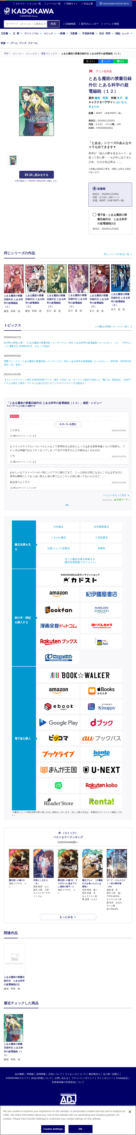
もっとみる (66, 917)
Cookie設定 (122, 1050)
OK (80, 1128)
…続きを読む (48, 424)
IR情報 (30, 1046)
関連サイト (72, 3)
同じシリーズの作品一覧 (116, 254)
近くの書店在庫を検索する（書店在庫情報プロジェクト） (80, 561)
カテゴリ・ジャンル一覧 (28, 3)
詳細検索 (69, 23)
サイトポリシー (105, 1050)
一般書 (63, 33)
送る (122, 61)
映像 (5, 43)
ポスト (92, 61)
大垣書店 (58, 526)
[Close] (130, 1111)
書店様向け (94, 1046)
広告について (55, 1046)
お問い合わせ (61, 1050)
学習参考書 (90, 33)
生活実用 (106, 33)
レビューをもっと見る (114, 495)
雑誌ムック (124, 33)
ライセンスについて (75, 1046)
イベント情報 (110, 23)
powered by (116, 500)
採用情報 (41, 1046)
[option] (14, 967)
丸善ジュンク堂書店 (58, 548)
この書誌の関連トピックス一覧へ (112, 326)
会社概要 (19, 1046)
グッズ (22, 43)
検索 (53, 23)
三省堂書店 (101, 537)
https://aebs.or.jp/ (54, 1090)
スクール (32, 43)
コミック (49, 33)
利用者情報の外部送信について (68, 1054)
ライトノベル (33, 33)
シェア (107, 61)
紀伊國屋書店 (101, 526)
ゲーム (14, 43)
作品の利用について (41, 1050)
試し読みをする (36, 174)
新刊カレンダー (88, 23)
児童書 (75, 33)
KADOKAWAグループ (17, 1050)
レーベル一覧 (54, 3)
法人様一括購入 (111, 1046)
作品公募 (88, 3)
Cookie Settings (53, 1128)
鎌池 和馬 (101, 97)
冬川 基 (122, 97)
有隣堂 (101, 548)
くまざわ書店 (58, 537)
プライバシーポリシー (82, 1050)
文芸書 (6, 33)
